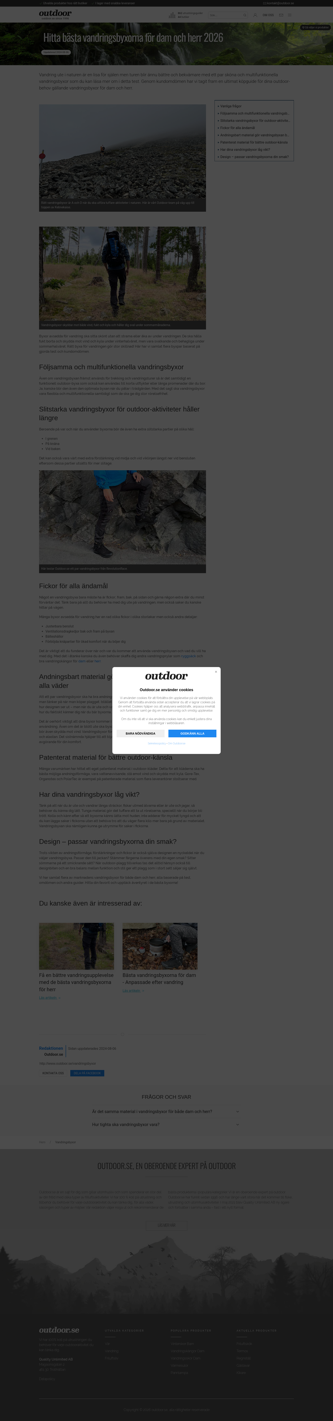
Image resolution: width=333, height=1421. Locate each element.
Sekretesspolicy (157, 743)
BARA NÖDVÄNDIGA (140, 733)
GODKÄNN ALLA (193, 733)
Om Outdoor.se (176, 743)
